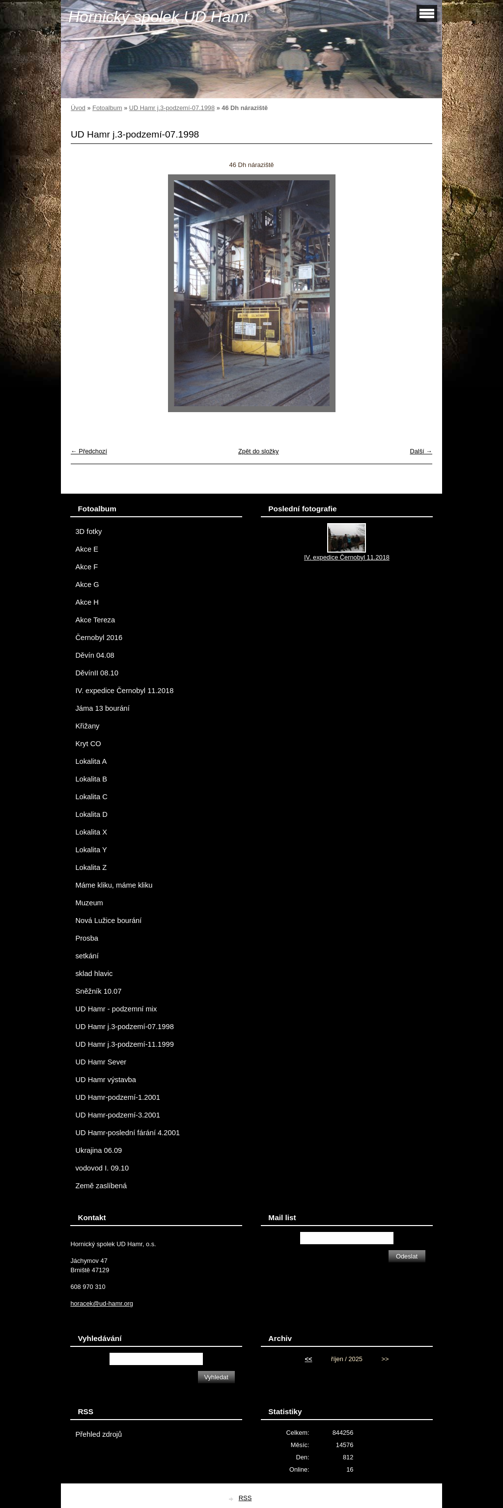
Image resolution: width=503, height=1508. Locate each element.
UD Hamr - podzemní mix (116, 1009)
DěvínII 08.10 (96, 673)
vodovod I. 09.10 (102, 1168)
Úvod (78, 108)
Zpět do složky (258, 451)
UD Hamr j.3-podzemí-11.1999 (124, 1044)
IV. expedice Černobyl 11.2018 (124, 691)
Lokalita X (91, 832)
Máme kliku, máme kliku (113, 885)
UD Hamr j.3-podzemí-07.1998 (172, 108)
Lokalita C (91, 797)
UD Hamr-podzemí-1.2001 (117, 1097)
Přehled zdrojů (98, 1434)
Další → (421, 451)
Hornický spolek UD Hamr (158, 17)
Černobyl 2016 (98, 638)
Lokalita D (91, 814)
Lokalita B (91, 779)
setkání (86, 956)
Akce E (86, 549)
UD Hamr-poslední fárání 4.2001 (127, 1133)
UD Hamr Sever (100, 1062)
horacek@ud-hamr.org (101, 1303)
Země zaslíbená (101, 1186)
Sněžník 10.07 (98, 991)
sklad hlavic (93, 973)
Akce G (87, 584)
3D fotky (88, 531)
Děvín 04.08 (94, 655)
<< (308, 1359)
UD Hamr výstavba (105, 1080)
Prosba (86, 938)
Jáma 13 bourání (102, 708)
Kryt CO (88, 744)
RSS (245, 1498)
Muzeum (89, 903)
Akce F (86, 567)
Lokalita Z (91, 867)
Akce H (86, 602)
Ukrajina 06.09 (98, 1150)
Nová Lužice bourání (108, 920)
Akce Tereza (95, 620)
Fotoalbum (107, 108)
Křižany (87, 726)
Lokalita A (91, 761)
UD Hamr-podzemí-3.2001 (117, 1115)
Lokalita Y (91, 850)
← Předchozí (89, 451)
